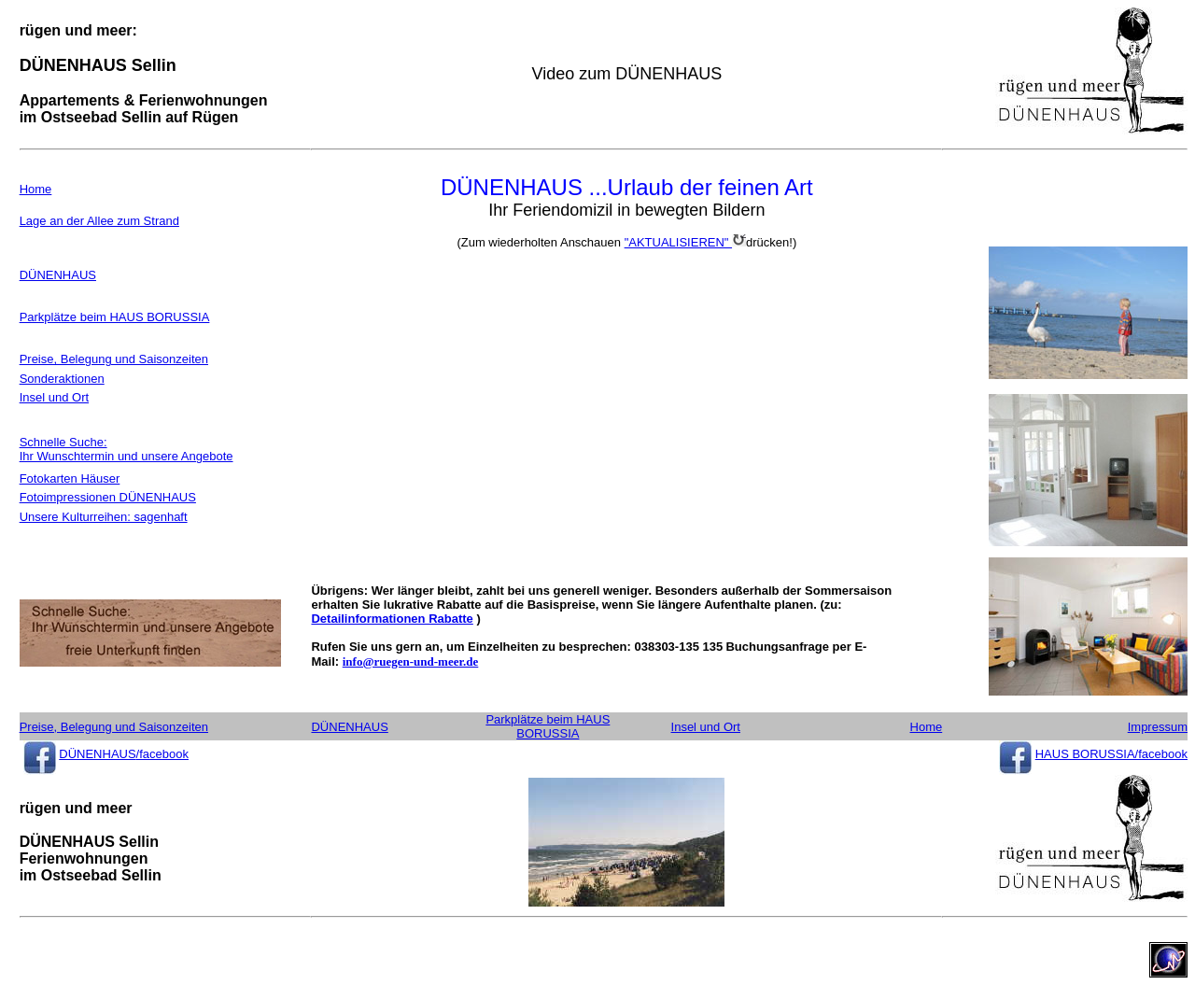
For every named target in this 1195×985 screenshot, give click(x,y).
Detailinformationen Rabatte (391, 619)
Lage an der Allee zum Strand (99, 221)
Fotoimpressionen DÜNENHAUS (108, 497)
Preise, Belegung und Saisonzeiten (114, 359)
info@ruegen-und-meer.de (411, 661)
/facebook (162, 754)
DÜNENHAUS (58, 275)
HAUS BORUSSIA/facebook (1111, 754)
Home (36, 189)
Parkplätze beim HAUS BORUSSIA (115, 317)
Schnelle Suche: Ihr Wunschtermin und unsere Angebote (126, 449)
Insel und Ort (54, 397)
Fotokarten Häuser (70, 478)
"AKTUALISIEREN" (685, 242)
